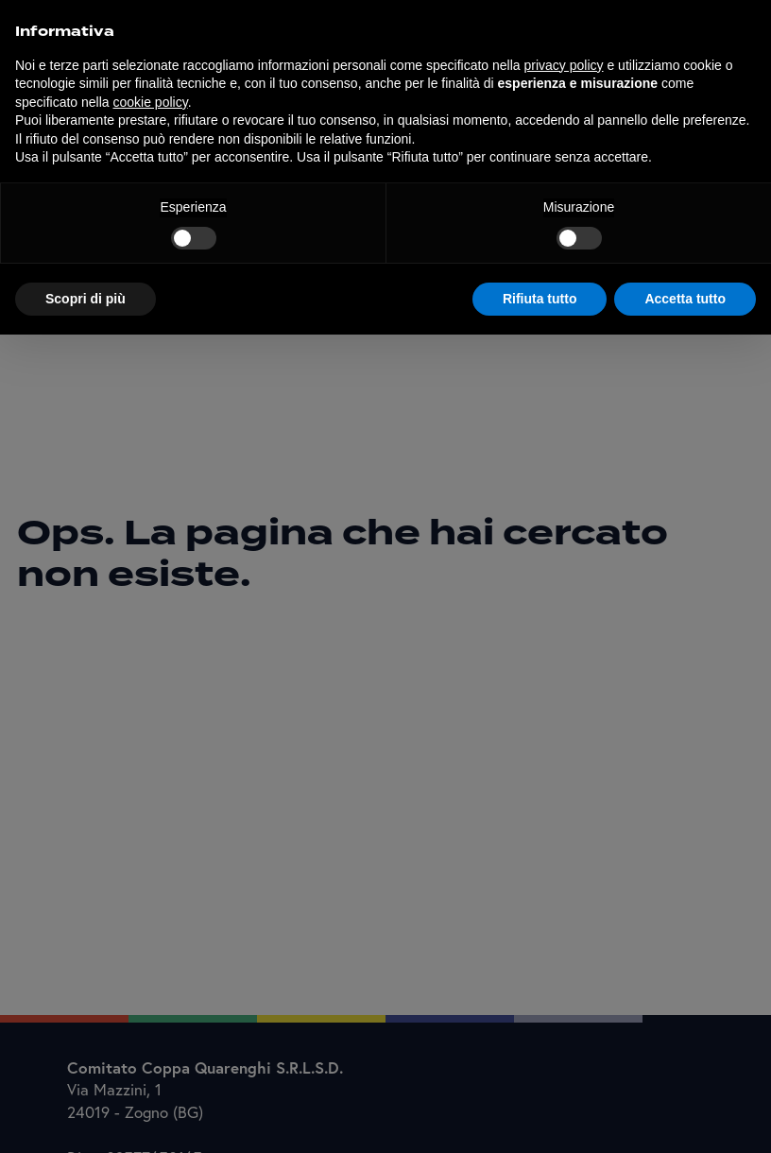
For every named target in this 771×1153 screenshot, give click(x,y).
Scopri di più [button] (85, 298)
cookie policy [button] (150, 102)
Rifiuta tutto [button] (540, 298)
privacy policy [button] (564, 65)
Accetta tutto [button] (685, 298)
